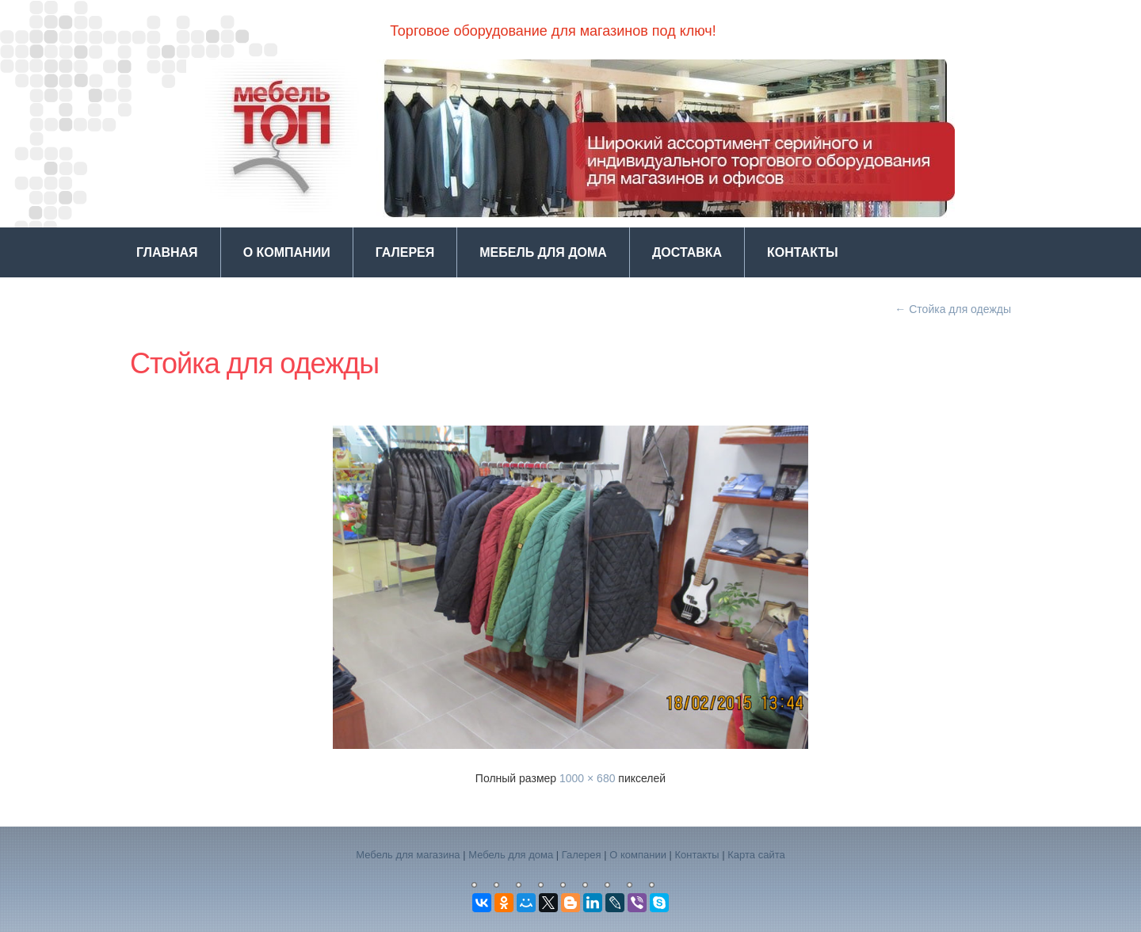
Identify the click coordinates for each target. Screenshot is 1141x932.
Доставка (687, 252)
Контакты (802, 252)
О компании (286, 252)
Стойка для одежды (953, 309)
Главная (167, 252)
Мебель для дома (543, 252)
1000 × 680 (587, 778)
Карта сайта (755, 855)
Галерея (405, 252)
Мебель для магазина (408, 855)
